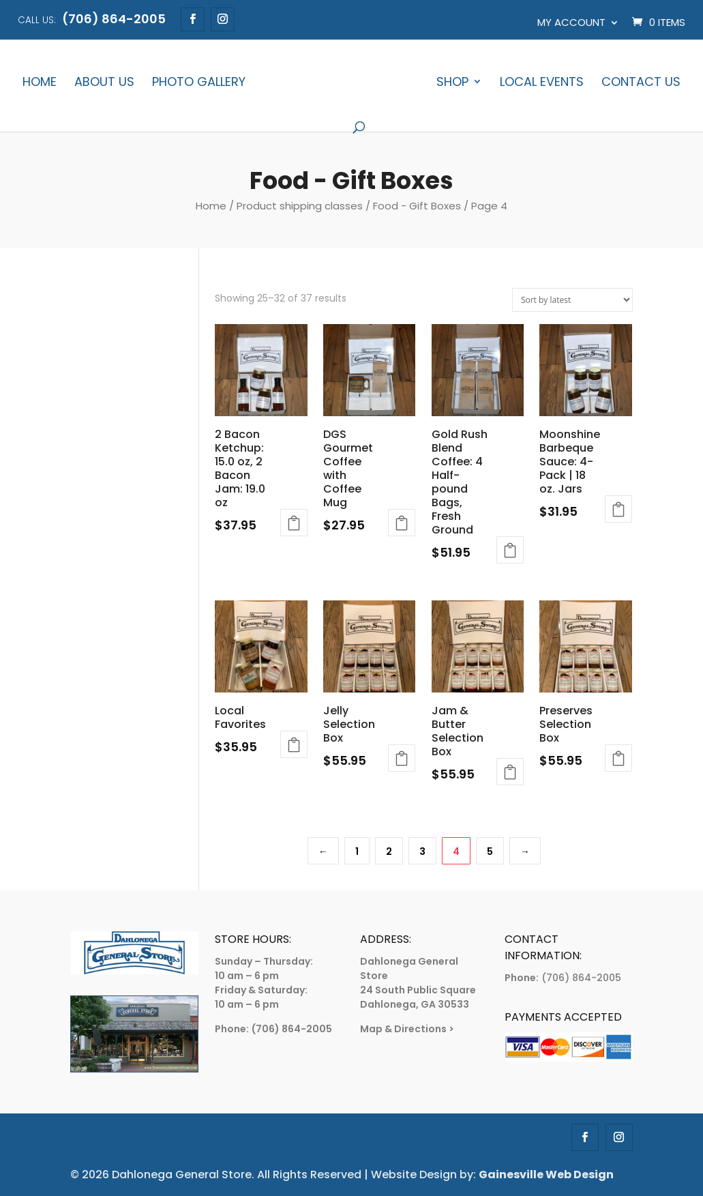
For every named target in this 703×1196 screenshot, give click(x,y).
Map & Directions (403, 1029)
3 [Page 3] (422, 851)
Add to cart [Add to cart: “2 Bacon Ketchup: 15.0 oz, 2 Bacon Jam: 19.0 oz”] (294, 522)
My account (571, 22)
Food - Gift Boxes (417, 206)
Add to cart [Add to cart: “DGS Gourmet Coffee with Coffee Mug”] (401, 522)
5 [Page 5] (490, 851)
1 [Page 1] (357, 851)
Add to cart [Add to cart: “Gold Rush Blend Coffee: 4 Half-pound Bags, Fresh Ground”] (510, 550)
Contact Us (640, 83)
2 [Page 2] (389, 851)
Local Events (542, 83)
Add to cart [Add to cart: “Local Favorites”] (294, 744)
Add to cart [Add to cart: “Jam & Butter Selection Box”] (510, 771)
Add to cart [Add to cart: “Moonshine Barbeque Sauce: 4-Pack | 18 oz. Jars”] (618, 509)
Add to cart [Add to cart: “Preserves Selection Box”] (618, 758)
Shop (452, 83)
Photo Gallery (198, 83)
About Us (104, 83)
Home (40, 83)
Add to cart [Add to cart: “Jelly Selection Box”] (401, 758)
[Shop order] (572, 300)
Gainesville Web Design (546, 1174)
